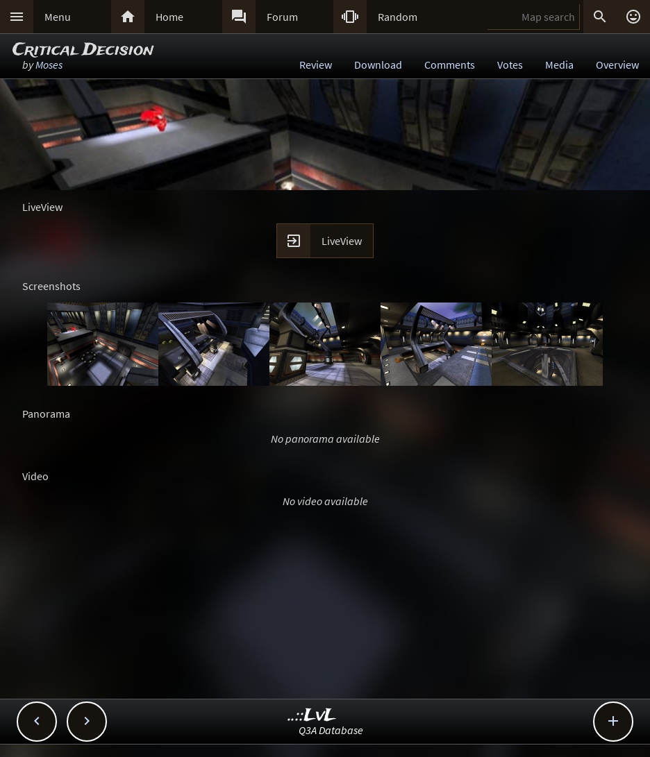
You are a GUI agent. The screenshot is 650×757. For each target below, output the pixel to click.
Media (559, 64)
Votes (510, 64)
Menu (57, 17)
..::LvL (312, 716)
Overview (617, 64)
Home (169, 17)
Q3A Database (331, 730)
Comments (449, 64)
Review (315, 64)
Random (397, 17)
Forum (282, 17)
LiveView (342, 241)
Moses (48, 64)
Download (378, 64)
